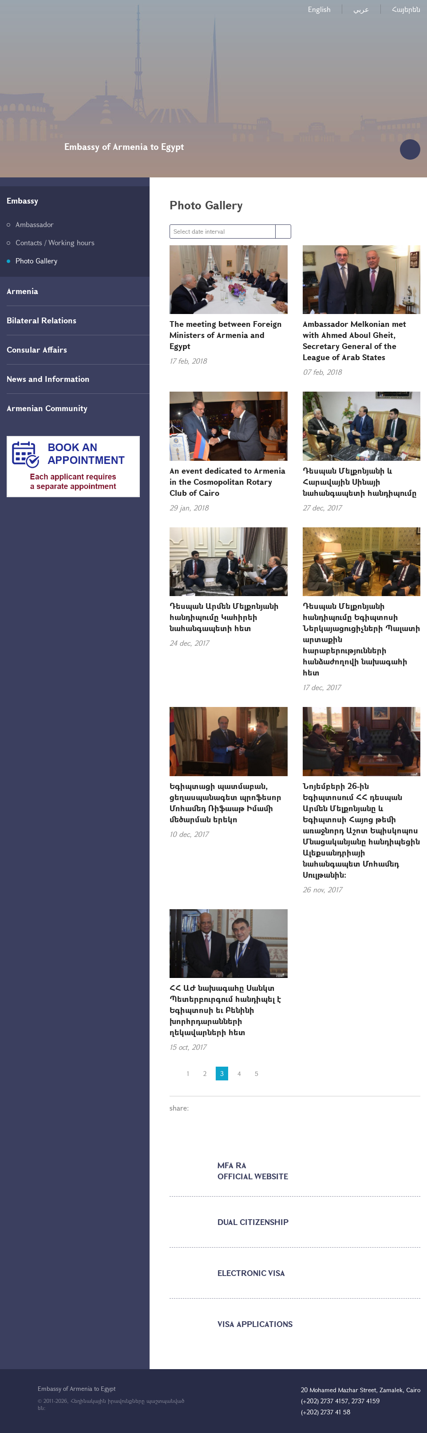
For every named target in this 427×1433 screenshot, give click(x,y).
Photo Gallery (36, 260)
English (319, 9)
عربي (361, 9)
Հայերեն (406, 9)
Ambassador (35, 224)
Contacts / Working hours (55, 242)
